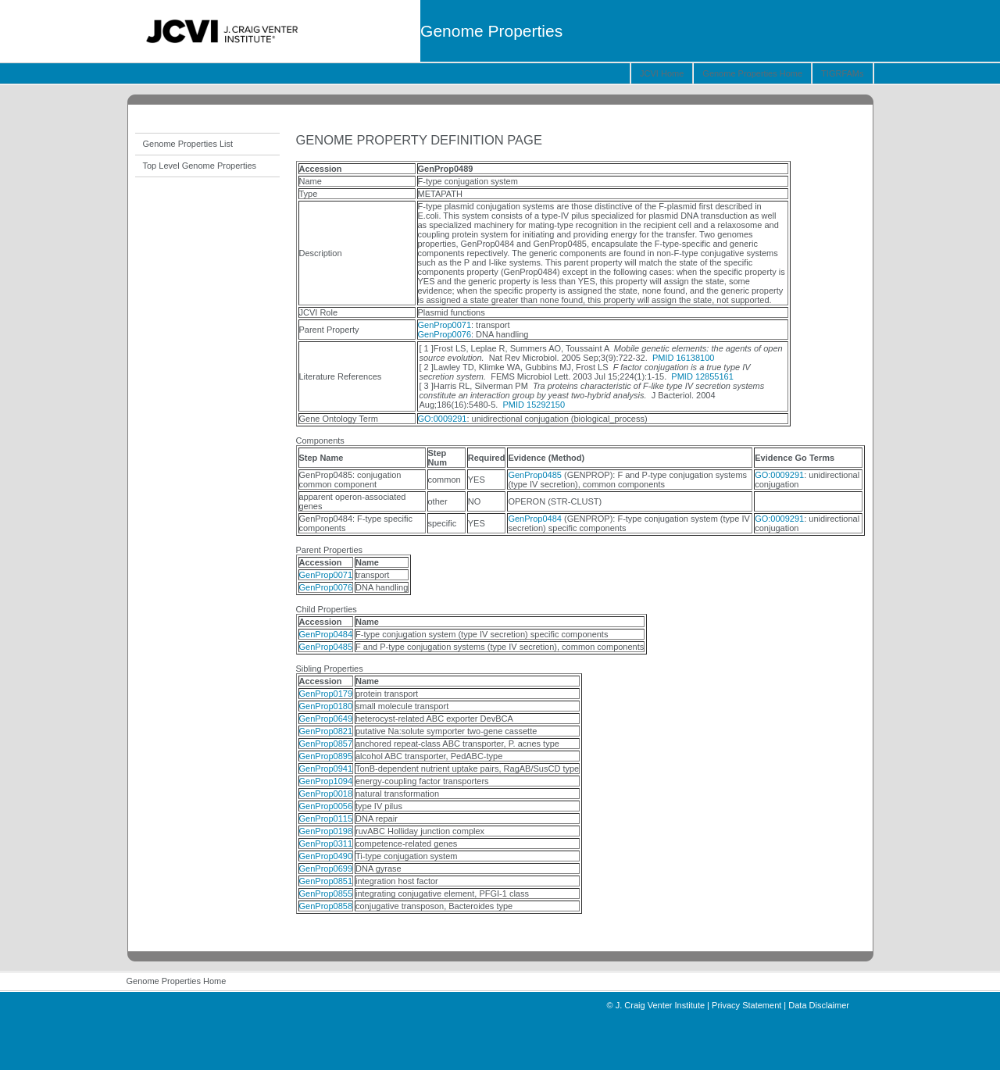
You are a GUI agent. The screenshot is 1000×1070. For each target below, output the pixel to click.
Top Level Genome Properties (200, 165)
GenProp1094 (326, 781)
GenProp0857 (326, 743)
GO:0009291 (442, 418)
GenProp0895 (326, 756)
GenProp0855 (326, 893)
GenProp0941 (326, 768)
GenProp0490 (326, 856)
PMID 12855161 (702, 376)
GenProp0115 (326, 818)
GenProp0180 (326, 706)
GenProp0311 (326, 843)
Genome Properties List (188, 143)
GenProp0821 (326, 731)
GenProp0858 (326, 906)
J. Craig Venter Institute (660, 1005)
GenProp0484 (535, 518)
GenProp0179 (326, 693)
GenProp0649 (326, 718)
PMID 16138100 (683, 357)
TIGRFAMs (842, 73)
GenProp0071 (445, 325)
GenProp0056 (326, 806)
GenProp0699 (326, 868)
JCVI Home (662, 73)
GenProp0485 (535, 475)
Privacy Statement (746, 1005)
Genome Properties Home (752, 73)
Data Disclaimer (818, 1005)
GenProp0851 (326, 881)
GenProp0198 (326, 831)
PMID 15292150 (534, 404)
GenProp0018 (326, 793)
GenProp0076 (445, 334)
